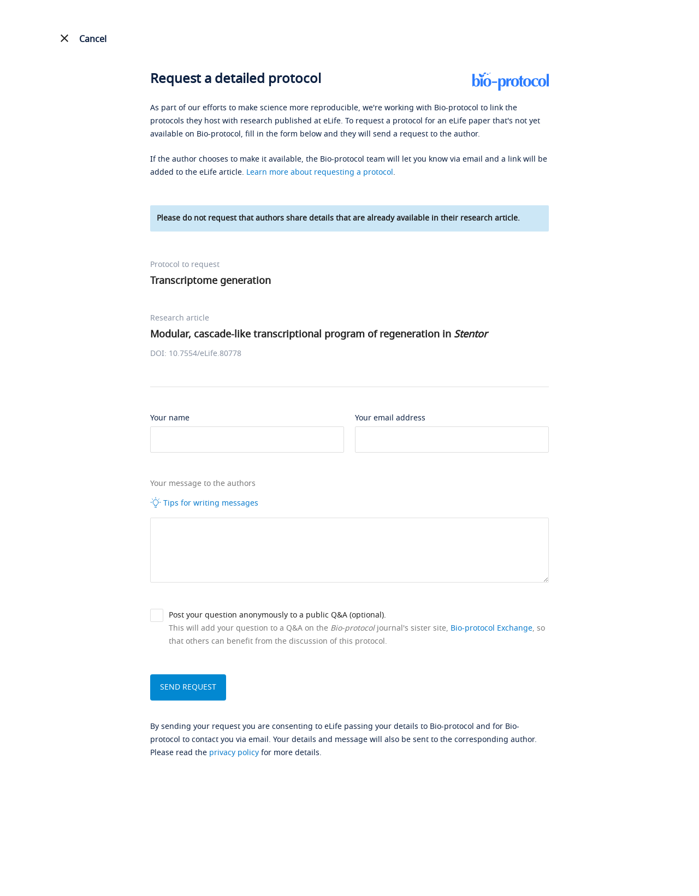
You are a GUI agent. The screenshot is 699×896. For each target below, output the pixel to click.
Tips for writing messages (204, 503)
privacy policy (234, 752)
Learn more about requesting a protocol (319, 172)
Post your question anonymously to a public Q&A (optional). (277, 615)
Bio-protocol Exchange (491, 628)
